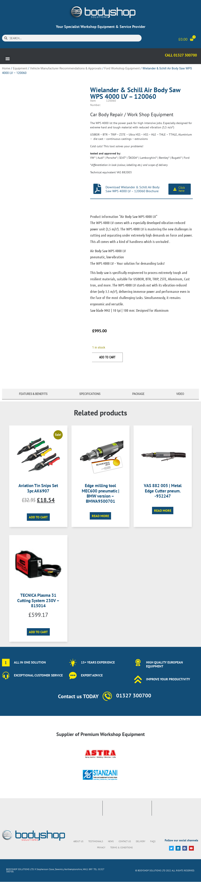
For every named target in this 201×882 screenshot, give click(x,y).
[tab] (32, 394)
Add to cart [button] (38, 517)
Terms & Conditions (121, 847)
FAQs (153, 841)
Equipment (20, 68)
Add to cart (107, 357)
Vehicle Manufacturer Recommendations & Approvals (66, 68)
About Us (78, 841)
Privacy (101, 847)
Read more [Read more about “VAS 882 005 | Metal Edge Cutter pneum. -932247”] (162, 510)
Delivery (140, 841)
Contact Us (125, 841)
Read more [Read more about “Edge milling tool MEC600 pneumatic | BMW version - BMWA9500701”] (100, 516)
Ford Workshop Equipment (122, 68)
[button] (7, 58)
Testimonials (95, 841)
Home (6, 68)
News (111, 841)
